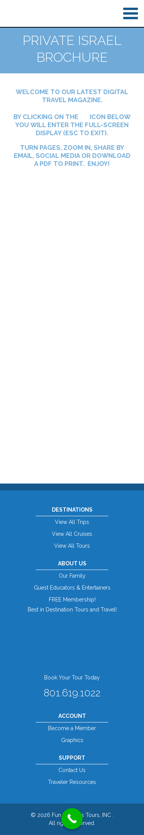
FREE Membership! (72, 599)
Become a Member (72, 728)
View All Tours (72, 546)
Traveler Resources (72, 782)
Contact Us (72, 770)
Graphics (72, 740)
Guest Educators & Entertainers (72, 588)
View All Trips (72, 522)
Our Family (72, 576)
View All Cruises (72, 534)
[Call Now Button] (72, 818)
